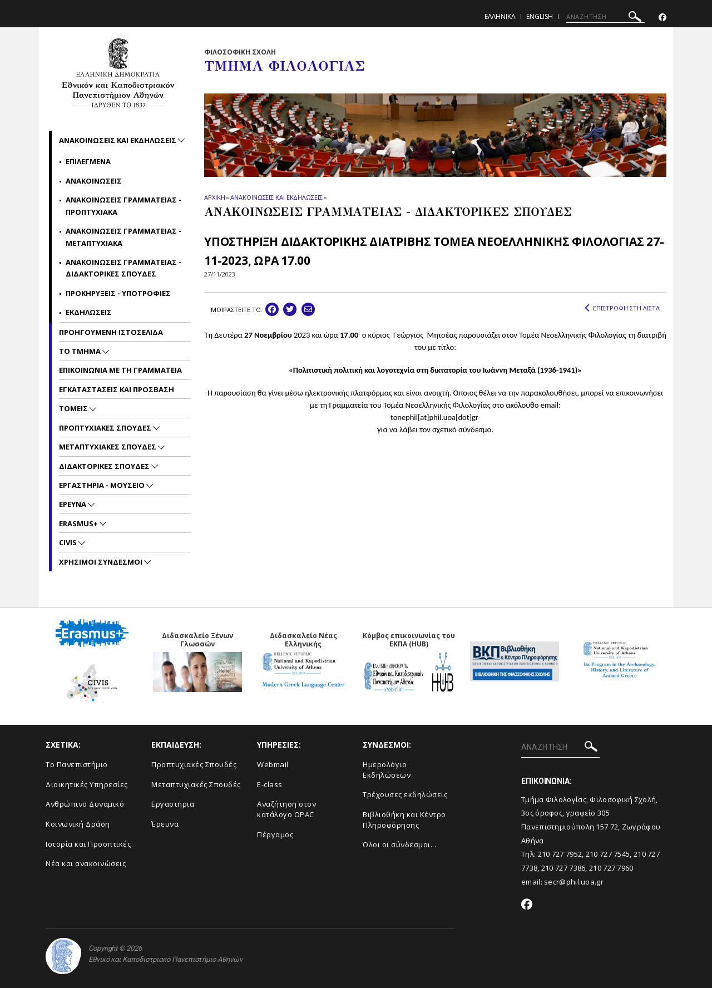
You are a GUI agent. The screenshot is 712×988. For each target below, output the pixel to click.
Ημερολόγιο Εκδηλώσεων (387, 769)
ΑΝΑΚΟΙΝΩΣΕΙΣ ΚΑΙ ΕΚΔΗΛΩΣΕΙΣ (276, 197)
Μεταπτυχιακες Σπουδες (108, 447)
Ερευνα (73, 504)
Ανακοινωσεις (94, 181)
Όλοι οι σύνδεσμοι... (399, 844)
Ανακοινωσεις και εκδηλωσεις (118, 140)
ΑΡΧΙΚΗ (214, 197)
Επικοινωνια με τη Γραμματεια (120, 370)
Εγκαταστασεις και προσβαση (116, 389)
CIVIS (68, 542)
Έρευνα (165, 824)
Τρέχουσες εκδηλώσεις (405, 794)
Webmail (273, 764)
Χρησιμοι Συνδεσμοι (101, 562)
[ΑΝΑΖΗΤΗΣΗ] (605, 17)
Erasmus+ (79, 523)
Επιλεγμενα (88, 161)
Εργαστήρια (172, 804)
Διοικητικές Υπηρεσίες (87, 784)
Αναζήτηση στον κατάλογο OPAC (286, 809)
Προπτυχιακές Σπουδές (193, 764)
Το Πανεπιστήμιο (77, 764)
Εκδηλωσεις (89, 312)
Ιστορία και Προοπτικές (88, 844)
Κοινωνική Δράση (78, 824)
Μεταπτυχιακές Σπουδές (196, 784)
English (539, 16)
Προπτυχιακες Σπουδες (106, 428)
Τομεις (74, 408)
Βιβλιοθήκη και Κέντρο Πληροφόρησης (404, 819)
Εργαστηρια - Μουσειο (102, 485)
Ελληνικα (500, 16)
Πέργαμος (275, 834)
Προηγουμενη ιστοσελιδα (111, 332)
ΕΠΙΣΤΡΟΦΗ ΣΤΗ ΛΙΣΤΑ (622, 308)
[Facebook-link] (662, 17)
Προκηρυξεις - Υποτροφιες (118, 293)
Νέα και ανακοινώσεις (86, 863)
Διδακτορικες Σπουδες (105, 466)
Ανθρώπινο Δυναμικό (85, 804)
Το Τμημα (80, 351)
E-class (270, 784)
